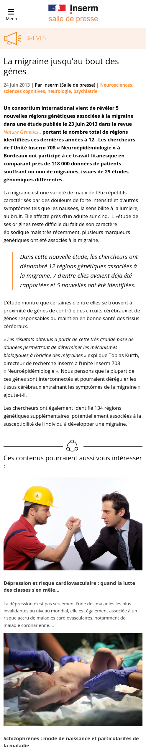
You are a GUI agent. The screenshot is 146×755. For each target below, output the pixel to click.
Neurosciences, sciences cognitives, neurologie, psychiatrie (68, 88)
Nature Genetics (21, 131)
